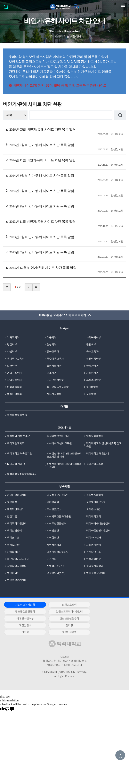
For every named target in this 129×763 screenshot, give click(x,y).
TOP (120, 757)
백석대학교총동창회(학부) (21, 474)
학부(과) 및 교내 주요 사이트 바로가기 (62, 315)
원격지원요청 (23, 625)
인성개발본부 (93, 558)
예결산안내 (23, 618)
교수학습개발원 (94, 495)
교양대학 (12, 502)
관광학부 (91, 344)
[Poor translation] (9, 702)
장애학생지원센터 (17, 565)
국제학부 (91, 394)
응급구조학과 (14, 372)
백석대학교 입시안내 (58, 436)
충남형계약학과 (94, 565)
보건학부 (12, 365)
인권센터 (51, 558)
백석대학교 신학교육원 (59, 443)
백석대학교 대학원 (17, 415)
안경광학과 (92, 365)
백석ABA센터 (93, 537)
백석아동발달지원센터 (98, 530)
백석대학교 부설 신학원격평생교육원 (104, 445)
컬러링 (63, 618)
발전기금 (12, 516)
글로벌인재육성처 (96, 502)
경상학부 (51, 344)
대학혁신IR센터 (15, 509)
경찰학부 (12, 344)
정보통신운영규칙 (103, 604)
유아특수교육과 (15, 358)
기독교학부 (13, 337)
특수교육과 (92, 351)
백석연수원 (13, 537)
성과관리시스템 (94, 463)
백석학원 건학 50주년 (18, 436)
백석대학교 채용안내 (97, 453)
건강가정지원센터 (17, 495)
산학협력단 (13, 551)
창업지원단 (13, 573)
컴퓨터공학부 (93, 358)
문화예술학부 (14, 387)
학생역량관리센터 (17, 580)
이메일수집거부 (63, 611)
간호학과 (51, 372)
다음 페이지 (28, 287)
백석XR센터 (13, 544)
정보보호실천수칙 (103, 611)
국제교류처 (53, 502)
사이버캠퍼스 (54, 544)
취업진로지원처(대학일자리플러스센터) (64, 465)
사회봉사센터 (93, 544)
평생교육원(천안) (56, 573)
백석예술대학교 (15, 443)
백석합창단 (53, 537)
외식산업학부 (14, 394)
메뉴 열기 (123, 6)
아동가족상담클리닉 (58, 551)
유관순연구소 (93, 551)
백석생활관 (53, 530)
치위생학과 (92, 372)
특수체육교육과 (55, 358)
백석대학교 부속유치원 (19, 453)
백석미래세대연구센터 (98, 523)
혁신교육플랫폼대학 (58, 387)
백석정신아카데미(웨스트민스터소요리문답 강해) (64, 455)
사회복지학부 (93, 337)
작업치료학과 (14, 379)
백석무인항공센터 (56, 523)
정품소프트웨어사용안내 (23, 611)
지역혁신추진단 (55, 565)
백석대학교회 (93, 516)
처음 (7, 287)
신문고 (103, 618)
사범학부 (12, 351)
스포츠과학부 (93, 379)
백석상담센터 (14, 530)
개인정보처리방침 (23, 604)
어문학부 (51, 337)
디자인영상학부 (55, 379)
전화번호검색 (63, 604)
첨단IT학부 (92, 387)
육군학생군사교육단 (18, 558)
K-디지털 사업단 (16, 463)
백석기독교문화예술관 (59, 516)
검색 (7, 8)
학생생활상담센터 (96, 573)
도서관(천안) (53, 509)
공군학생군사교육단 (58, 495)
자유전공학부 (54, 394)
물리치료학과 (54, 365)
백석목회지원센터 (17, 523)
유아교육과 (53, 351)
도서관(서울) (93, 509)
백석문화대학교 (94, 436)
